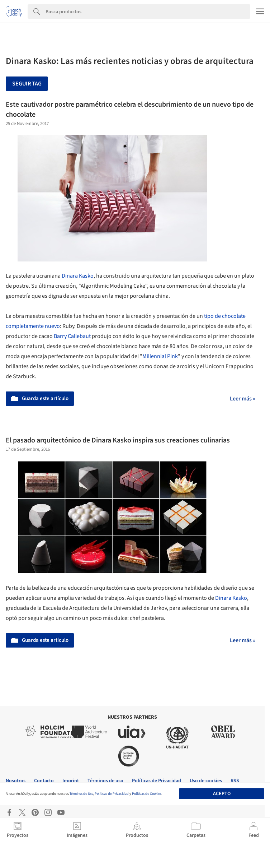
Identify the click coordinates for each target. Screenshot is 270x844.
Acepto (222, 793)
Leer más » (242, 399)
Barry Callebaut (72, 336)
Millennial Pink (160, 356)
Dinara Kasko (78, 276)
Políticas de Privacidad (112, 793)
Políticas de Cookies (146, 793)
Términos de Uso (81, 793)
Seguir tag (27, 84)
